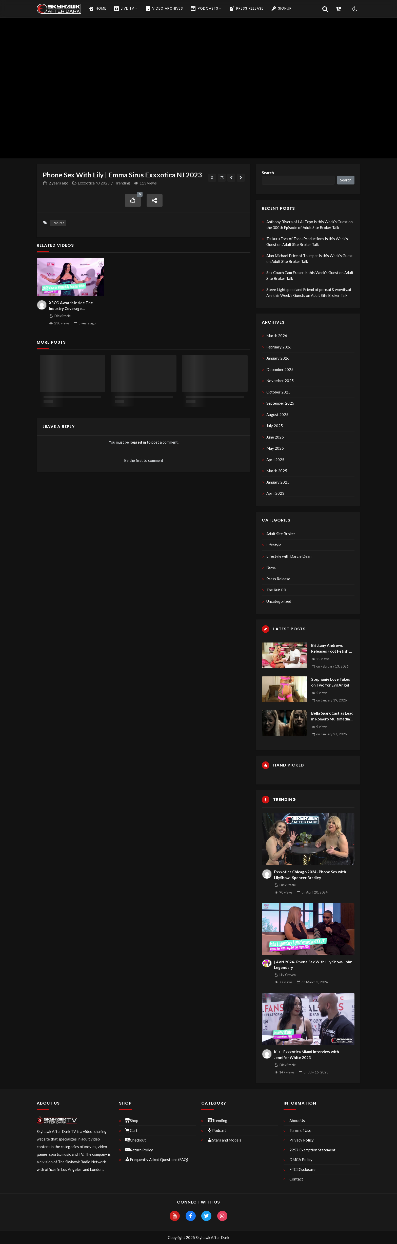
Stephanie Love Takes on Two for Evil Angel (330, 682)
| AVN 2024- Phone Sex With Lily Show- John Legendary (313, 965)
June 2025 (275, 437)
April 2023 (275, 493)
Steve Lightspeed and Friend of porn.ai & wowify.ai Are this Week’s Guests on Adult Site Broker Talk (308, 292)
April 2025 (275, 459)
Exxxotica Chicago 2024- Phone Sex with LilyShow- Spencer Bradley (310, 874)
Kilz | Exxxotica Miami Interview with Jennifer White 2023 (306, 1054)
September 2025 (280, 403)
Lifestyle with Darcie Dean (288, 556)
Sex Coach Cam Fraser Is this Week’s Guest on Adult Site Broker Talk (309, 275)
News (271, 567)
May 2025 (275, 448)
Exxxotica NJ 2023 (94, 183)
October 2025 (278, 392)
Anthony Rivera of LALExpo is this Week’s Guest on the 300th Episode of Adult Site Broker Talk (309, 224)
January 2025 (277, 482)
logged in (138, 442)
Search (268, 172)
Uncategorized (278, 601)
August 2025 (277, 414)
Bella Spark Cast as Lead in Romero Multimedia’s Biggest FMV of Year (332, 716)
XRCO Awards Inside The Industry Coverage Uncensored (71, 305)
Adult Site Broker (280, 533)
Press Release (278, 578)
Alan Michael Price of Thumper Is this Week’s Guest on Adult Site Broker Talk (309, 258)
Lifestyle (273, 545)
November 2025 (280, 380)
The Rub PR (276, 590)
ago (58, 183)
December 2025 (279, 369)
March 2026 (276, 335)
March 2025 (276, 470)
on (332, 666)
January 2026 (277, 358)
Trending (122, 183)
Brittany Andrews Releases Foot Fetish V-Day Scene (332, 648)
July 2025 (274, 425)
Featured (58, 223)
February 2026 (278, 347)
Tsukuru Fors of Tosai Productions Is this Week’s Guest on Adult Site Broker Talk (307, 241)
